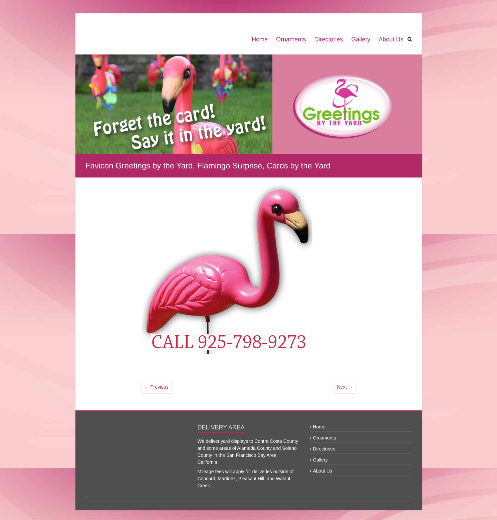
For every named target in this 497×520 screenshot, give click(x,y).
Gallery (360, 39)
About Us (391, 39)
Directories (328, 39)
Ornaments (291, 39)
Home (260, 39)
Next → (345, 387)
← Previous (157, 387)
